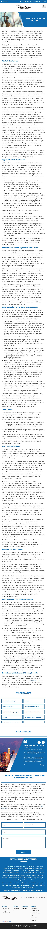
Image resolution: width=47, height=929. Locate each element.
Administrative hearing (9, 701)
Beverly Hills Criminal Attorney (19, 673)
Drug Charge (34, 908)
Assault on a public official (32, 706)
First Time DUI (34, 917)
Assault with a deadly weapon (10, 712)
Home (22, 897)
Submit (23, 852)
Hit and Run (34, 920)
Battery (5, 717)
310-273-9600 (5, 1)
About (25, 897)
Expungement (34, 912)
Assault (27, 701)
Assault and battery (8, 706)
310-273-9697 (16, 909)
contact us (27, 885)
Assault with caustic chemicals (33, 712)
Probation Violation (36, 913)
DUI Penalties (34, 918)
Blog (37, 897)
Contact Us (42, 897)
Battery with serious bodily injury (33, 717)
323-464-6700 (35, 680)
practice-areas (31, 897)
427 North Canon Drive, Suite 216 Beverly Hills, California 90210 (6, 910)
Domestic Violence (35, 910)
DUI (32, 915)
